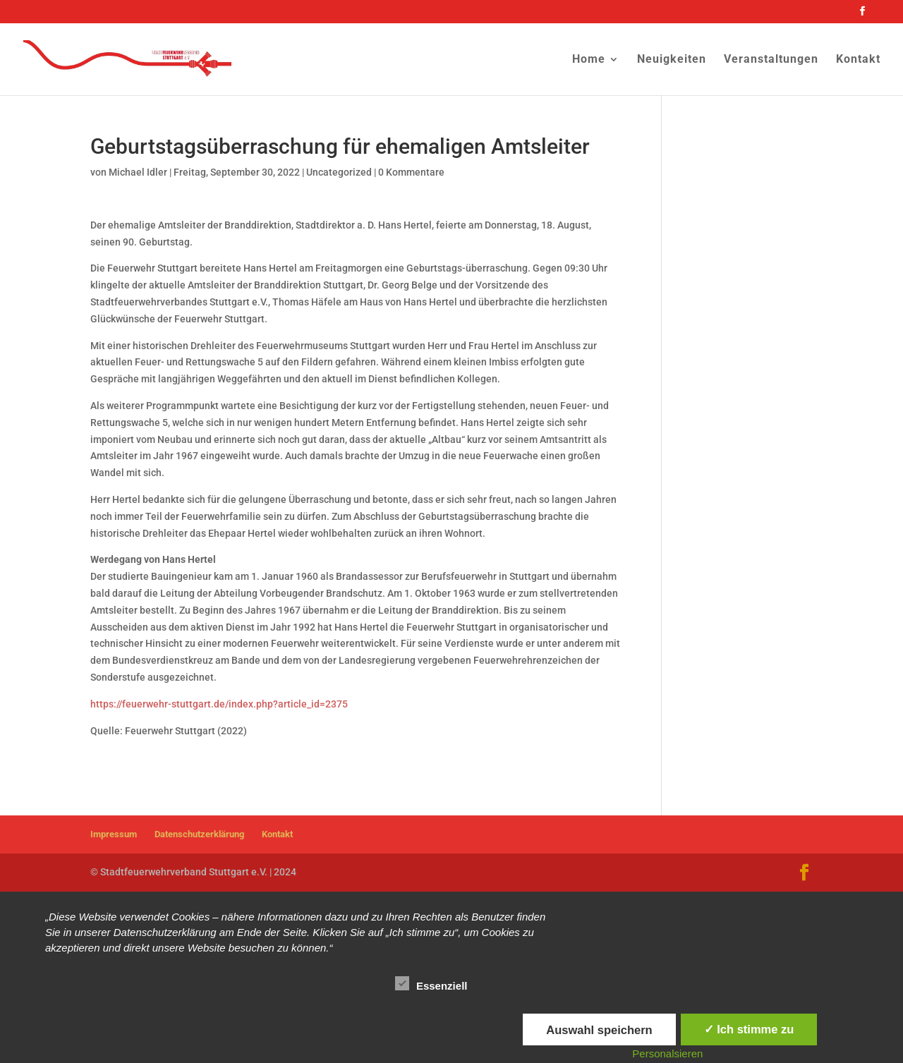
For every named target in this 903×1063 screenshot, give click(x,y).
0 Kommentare (411, 172)
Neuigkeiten (671, 60)
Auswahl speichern (599, 1029)
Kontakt (858, 60)
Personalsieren (667, 1053)
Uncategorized (339, 172)
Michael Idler (138, 172)
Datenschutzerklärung (199, 834)
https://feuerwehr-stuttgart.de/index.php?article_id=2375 (219, 704)
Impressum (113, 834)
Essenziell (431, 984)
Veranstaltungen (771, 60)
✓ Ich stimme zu (749, 1029)
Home (588, 60)
